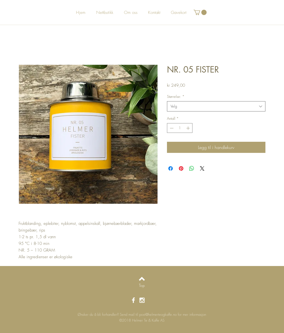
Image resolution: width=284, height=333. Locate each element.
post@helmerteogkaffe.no (158, 314)
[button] (200, 12)
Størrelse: (175, 96)
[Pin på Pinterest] (181, 168)
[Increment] (188, 128)
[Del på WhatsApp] (191, 168)
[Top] (142, 285)
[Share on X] (202, 168)
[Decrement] (171, 128)
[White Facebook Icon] (133, 300)
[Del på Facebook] (170, 168)
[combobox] (216, 106)
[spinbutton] (179, 128)
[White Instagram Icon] (142, 300)
